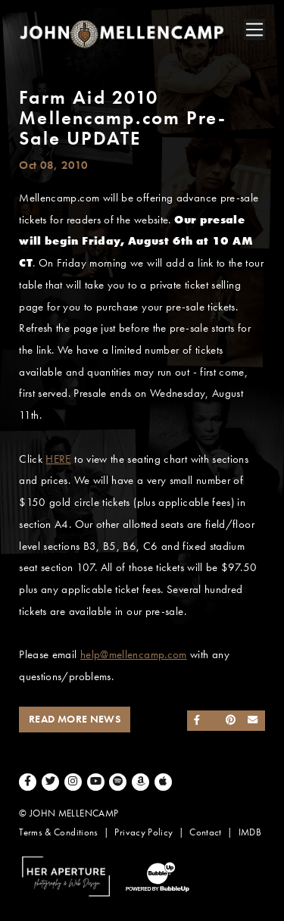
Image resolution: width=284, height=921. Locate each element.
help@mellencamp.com (133, 654)
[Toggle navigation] (254, 29)
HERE (57, 459)
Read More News (74, 719)
